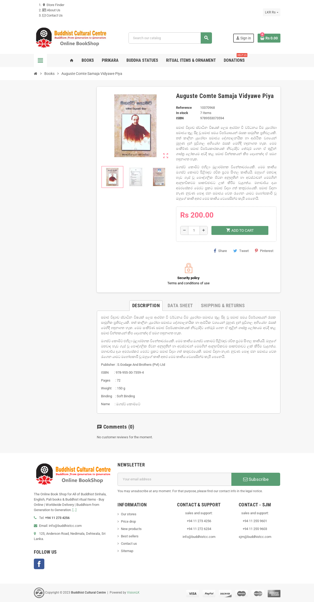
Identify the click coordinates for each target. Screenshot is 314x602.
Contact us (129, 544)
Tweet (241, 251)
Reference (184, 108)
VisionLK (133, 592)
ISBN (180, 118)
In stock (182, 113)
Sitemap (127, 551)
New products (131, 529)
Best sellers (130, 536)
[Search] (170, 38)
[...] (74, 510)
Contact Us (52, 15)
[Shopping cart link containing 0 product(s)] (269, 38)
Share (220, 251)
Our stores (128, 514)
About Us (51, 10)
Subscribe (256, 479)
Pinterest (264, 251)
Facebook (39, 564)
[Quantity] (194, 230)
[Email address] (174, 479)
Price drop (128, 521)
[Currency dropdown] (271, 12)
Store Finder (53, 5)
